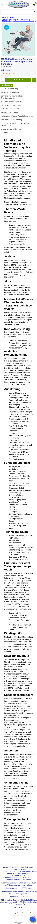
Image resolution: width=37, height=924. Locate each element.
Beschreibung (7, 85)
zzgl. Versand (5, 70)
